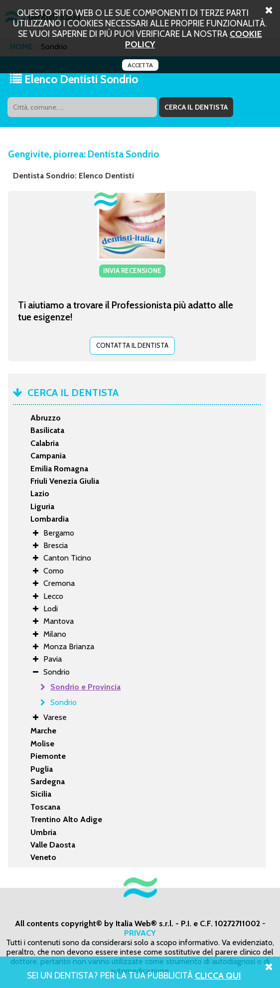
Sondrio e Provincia (85, 687)
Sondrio (63, 702)
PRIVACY (140, 933)
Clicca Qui (218, 975)
